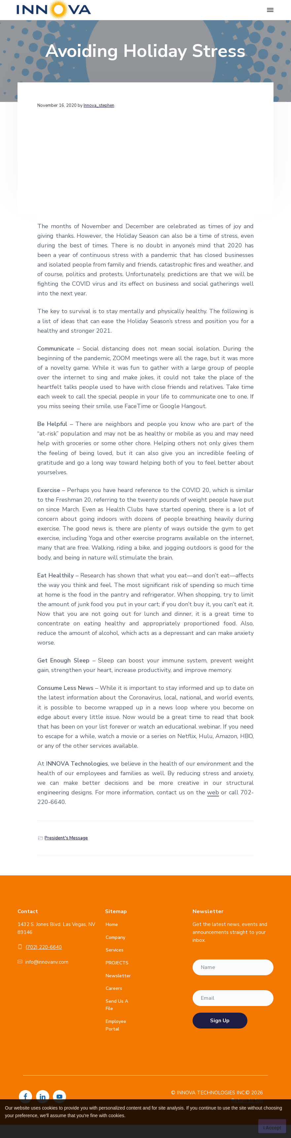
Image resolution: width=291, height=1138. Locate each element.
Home (112, 924)
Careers (114, 988)
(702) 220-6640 (43, 947)
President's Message (66, 838)
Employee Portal (116, 1025)
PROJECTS (117, 963)
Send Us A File (117, 1005)
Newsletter (118, 976)
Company (115, 937)
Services (115, 950)
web (213, 792)
